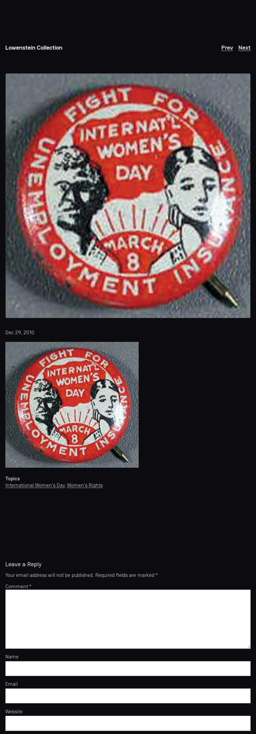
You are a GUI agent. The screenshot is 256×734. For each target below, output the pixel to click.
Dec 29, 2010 (19, 332)
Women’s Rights (85, 485)
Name (12, 657)
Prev (227, 47)
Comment (18, 586)
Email (11, 684)
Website (14, 712)
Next (244, 47)
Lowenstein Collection (33, 47)
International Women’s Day (35, 485)
